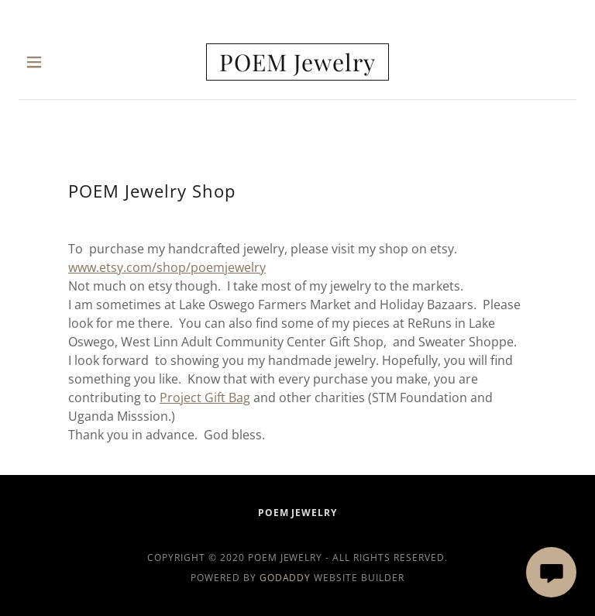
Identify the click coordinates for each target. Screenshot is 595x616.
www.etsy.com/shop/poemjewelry (167, 267)
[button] (45, 61)
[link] (297, 62)
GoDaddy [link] (285, 577)
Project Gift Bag (205, 397)
